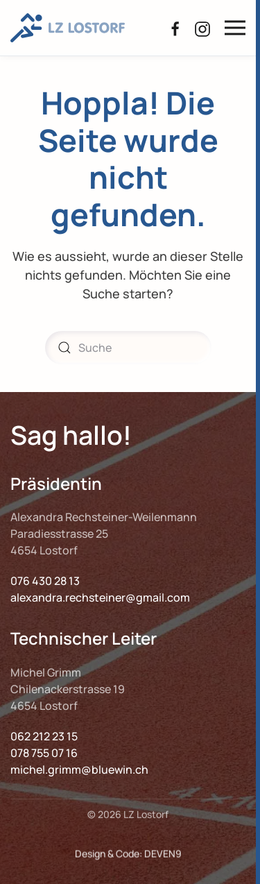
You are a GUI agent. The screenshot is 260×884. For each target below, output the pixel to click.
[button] (235, 28)
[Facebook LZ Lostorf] (175, 27)
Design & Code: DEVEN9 (128, 857)
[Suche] (128, 347)
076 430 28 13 (45, 580)
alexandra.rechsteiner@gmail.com (100, 597)
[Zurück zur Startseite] (67, 28)
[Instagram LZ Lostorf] (202, 27)
